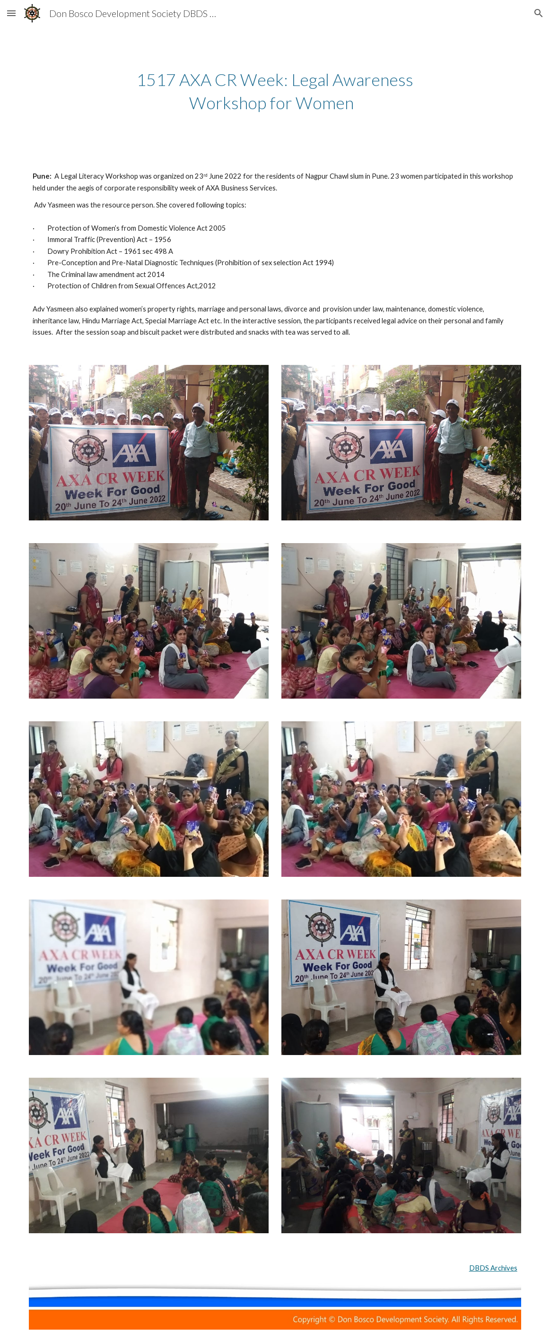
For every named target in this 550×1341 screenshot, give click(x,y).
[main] (275, 91)
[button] (11, 13)
